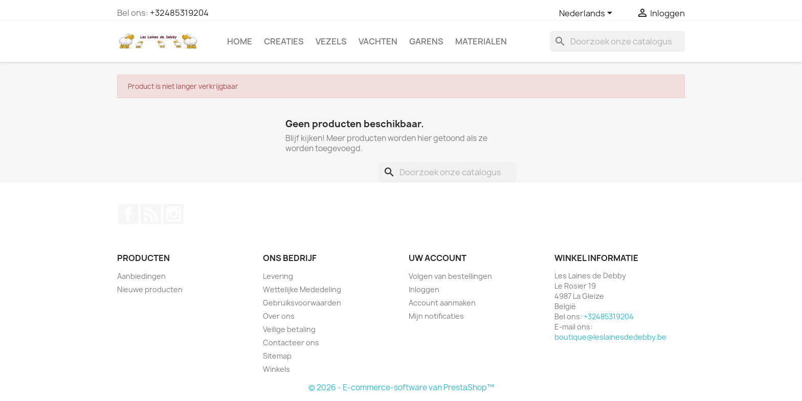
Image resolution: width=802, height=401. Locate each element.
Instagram (173, 214)
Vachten (378, 41)
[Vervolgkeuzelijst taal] (587, 14)
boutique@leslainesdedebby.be (610, 337)
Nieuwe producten (150, 289)
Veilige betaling (289, 329)
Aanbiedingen (141, 276)
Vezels (331, 41)
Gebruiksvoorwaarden (302, 303)
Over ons (279, 316)
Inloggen (424, 289)
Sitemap (277, 356)
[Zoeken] (617, 41)
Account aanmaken (442, 303)
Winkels (276, 369)
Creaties (284, 41)
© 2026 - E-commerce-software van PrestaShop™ (401, 387)
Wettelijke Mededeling (302, 289)
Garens (426, 41)
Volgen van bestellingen (450, 276)
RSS (151, 214)
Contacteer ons (291, 342)
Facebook (128, 214)
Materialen (481, 41)
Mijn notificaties (436, 316)
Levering (278, 276)
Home (239, 41)
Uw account (437, 258)
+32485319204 (179, 12)
